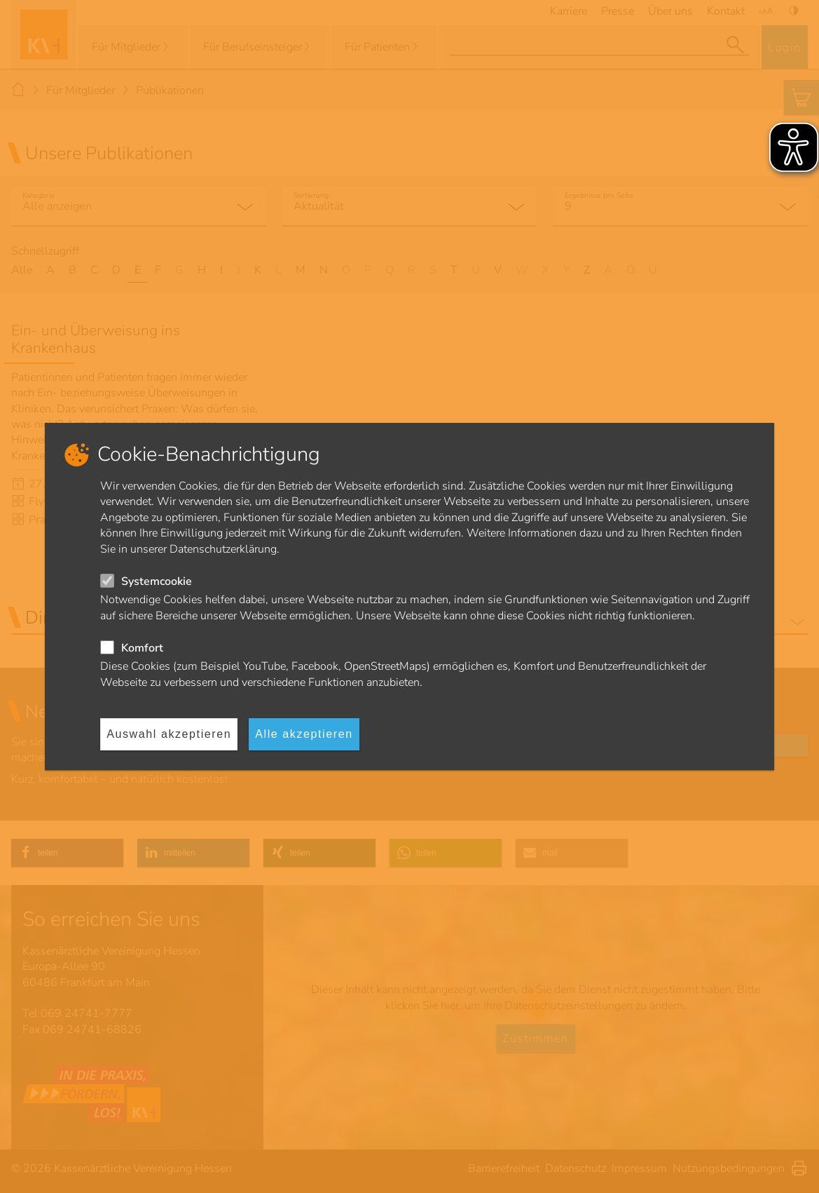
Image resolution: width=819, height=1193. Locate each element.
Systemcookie (156, 581)
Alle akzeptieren (303, 734)
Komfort (142, 648)
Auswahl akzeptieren (168, 734)
